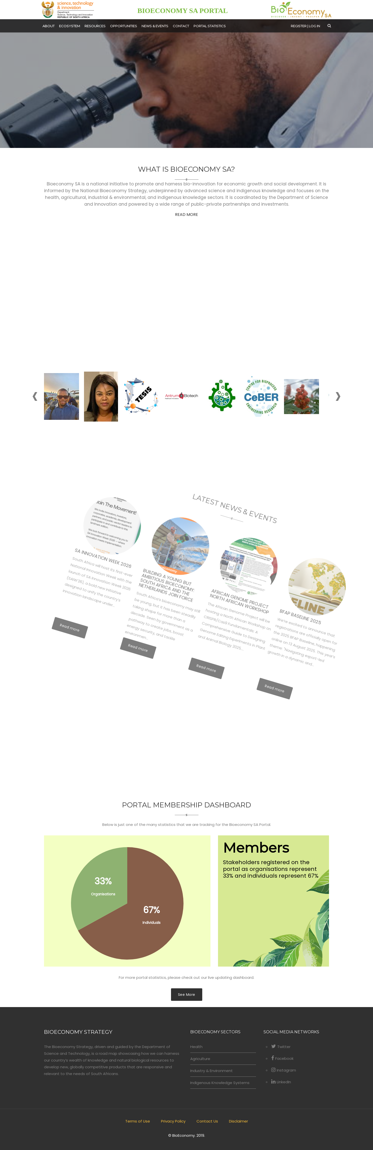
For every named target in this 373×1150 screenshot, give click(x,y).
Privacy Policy (173, 1121)
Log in (314, 26)
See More (186, 994)
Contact (181, 26)
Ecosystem (69, 26)
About (48, 26)
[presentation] (35, 398)
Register (298, 26)
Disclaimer (238, 1121)
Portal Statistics (210, 26)
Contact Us (207, 1121)
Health (196, 1046)
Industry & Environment (211, 1070)
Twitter (280, 1046)
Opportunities (123, 26)
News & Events (155, 26)
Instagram (283, 1070)
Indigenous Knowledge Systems (220, 1082)
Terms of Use (137, 1121)
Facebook (282, 1058)
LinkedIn (281, 1082)
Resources (95, 26)
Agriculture (200, 1058)
